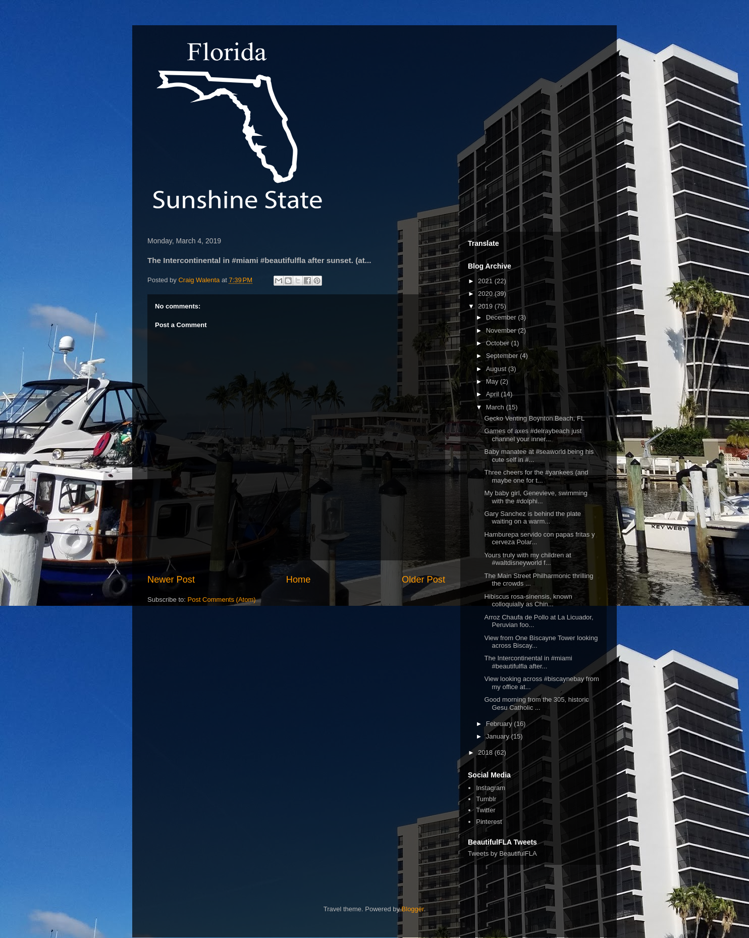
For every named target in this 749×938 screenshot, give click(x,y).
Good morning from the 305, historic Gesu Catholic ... (536, 703)
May (493, 381)
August (497, 369)
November (502, 330)
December (502, 317)
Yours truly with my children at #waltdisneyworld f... (527, 559)
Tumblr (486, 799)
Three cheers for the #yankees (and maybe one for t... (536, 476)
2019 (486, 306)
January (498, 736)
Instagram (490, 788)
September (503, 355)
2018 (486, 752)
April (493, 394)
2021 (486, 281)
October (498, 343)
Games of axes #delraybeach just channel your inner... (532, 435)
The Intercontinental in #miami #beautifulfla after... (528, 662)
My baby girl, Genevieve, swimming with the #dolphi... (535, 497)
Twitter (485, 810)
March (496, 407)
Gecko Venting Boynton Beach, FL (534, 418)
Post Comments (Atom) (222, 599)
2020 (486, 293)
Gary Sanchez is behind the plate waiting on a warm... (532, 518)
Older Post (423, 580)
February (500, 723)
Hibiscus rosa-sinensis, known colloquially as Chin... (528, 600)
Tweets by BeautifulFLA (502, 853)
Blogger (413, 909)
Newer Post (171, 580)
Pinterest (489, 821)
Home (298, 580)
